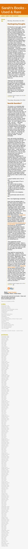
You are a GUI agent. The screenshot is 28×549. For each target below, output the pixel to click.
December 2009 (5, 391)
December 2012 (5, 429)
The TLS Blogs (5, 328)
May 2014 (3, 449)
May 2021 (3, 538)
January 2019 (4, 510)
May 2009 (3, 382)
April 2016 (3, 476)
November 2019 (5, 519)
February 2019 (4, 511)
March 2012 (4, 420)
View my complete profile (7, 301)
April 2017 (3, 490)
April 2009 (3, 381)
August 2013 (4, 438)
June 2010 (3, 398)
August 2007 (4, 361)
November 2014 (5, 456)
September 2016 (5, 482)
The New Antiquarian (6, 327)
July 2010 (3, 399)
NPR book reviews (5, 315)
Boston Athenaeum (6, 308)
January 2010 (4, 392)
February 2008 (4, 368)
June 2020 (3, 528)
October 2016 (4, 484)
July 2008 (3, 373)
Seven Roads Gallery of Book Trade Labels (11, 318)
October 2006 (4, 349)
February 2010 (4, 393)
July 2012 (3, 424)
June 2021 (3, 540)
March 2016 (4, 475)
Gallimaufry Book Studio (7, 310)
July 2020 (3, 529)
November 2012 (5, 428)
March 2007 (4, 355)
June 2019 (3, 515)
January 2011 (4, 406)
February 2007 (4, 354)
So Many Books (5, 320)
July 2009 (3, 385)
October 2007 (4, 363)
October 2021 (4, 541)
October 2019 (4, 518)
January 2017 (4, 487)
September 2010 (5, 401)
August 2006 (4, 347)
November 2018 (5, 507)
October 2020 (4, 531)
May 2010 (3, 397)
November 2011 (5, 418)
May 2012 (3, 423)
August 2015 (4, 467)
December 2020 (5, 532)
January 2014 (4, 444)
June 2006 (3, 344)
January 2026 (4, 546)
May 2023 (3, 542)
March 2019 (4, 512)
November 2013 (5, 442)
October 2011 (4, 417)
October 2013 (4, 441)
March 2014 (4, 447)
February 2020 (4, 523)
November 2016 (5, 485)
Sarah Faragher (12, 292)
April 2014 (3, 448)
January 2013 (4, 430)
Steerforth (3, 321)
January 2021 (4, 534)
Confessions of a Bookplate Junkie (9, 309)
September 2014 (5, 454)
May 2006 (3, 343)
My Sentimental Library (6, 314)
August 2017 (4, 493)
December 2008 (5, 376)
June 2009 (3, 384)
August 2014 (4, 453)
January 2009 (4, 378)
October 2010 (4, 403)
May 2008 (3, 370)
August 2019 (4, 517)
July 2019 (3, 516)
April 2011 (3, 410)
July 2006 (3, 345)
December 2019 (5, 521)
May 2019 (3, 513)
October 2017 (4, 494)
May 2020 (3, 526)
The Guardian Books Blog (7, 324)
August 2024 (4, 544)
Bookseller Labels (5, 307)
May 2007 (3, 357)
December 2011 (5, 419)
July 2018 (3, 505)
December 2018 (5, 509)
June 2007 (3, 359)
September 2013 (5, 440)
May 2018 (3, 503)
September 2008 (5, 375)
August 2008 (4, 374)
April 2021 (3, 537)
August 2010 (4, 400)
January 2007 (4, 353)
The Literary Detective (6, 326)
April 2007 (3, 356)
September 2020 (5, 530)
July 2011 (3, 413)
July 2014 (3, 451)
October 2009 (4, 388)
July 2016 (3, 480)
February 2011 (4, 407)
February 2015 (4, 460)
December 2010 (5, 405)
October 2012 (4, 426)
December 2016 (5, 486)
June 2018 (3, 504)
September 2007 (5, 362)
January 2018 (4, 498)
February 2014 (4, 445)
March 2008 (4, 369)
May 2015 (3, 463)
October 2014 (4, 455)
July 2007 (3, 360)
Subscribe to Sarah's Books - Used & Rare (12, 330)
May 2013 (3, 435)
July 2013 (3, 437)
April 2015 (3, 462)
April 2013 (3, 434)
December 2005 (5, 337)
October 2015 (4, 469)
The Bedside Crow (5, 323)
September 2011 (5, 416)
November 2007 (5, 365)
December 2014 (5, 457)
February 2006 (4, 339)
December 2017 (5, 497)
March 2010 (4, 394)
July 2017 (3, 492)
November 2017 (5, 496)
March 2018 (4, 500)
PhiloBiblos (4, 316)
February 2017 (4, 488)
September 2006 (5, 348)
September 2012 (5, 425)
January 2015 (4, 459)
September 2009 (5, 387)
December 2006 (5, 351)
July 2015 (3, 466)
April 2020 (3, 525)
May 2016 (3, 478)
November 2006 (5, 350)
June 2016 (3, 479)
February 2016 (4, 474)
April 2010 (3, 395)
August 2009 (4, 386)
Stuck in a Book (5, 322)
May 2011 (3, 411)
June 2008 (3, 372)
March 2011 (4, 409)
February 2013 (4, 431)
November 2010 (5, 404)
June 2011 (3, 412)
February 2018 (4, 499)
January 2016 (4, 473)
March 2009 (4, 380)
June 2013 (3, 436)
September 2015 (5, 468)
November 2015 (5, 471)
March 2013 (4, 432)
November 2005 (5, 336)
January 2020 (4, 522)
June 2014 (3, 450)
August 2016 (4, 481)
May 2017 (3, 491)
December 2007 (5, 366)
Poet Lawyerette (5, 317)
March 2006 (4, 341)
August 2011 (4, 415)
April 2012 (3, 422)
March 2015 (4, 461)
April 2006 (3, 342)
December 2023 (5, 543)
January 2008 (4, 367)
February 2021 (4, 535)
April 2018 (3, 501)
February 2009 (4, 379)
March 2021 (4, 536)
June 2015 (3, 465)
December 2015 (5, 472)
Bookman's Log (5, 305)
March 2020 (4, 524)
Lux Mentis (4, 312)
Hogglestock (4, 311)
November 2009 (5, 390)
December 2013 (5, 443)
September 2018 (5, 506)
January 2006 (4, 338)
